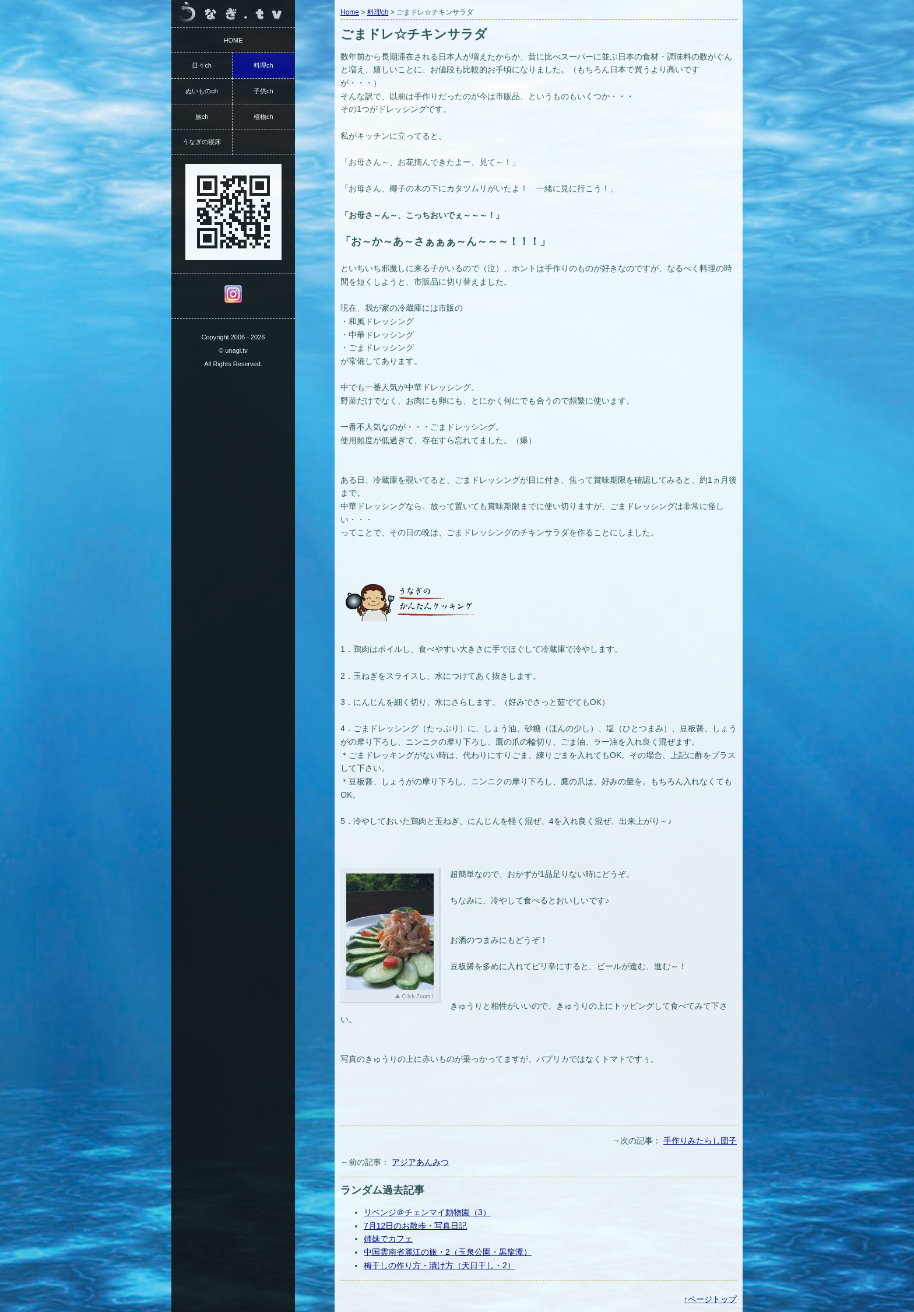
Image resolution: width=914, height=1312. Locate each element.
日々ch (202, 65)
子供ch (263, 90)
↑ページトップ (710, 1299)
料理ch (378, 12)
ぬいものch (201, 90)
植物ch (263, 116)
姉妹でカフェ (388, 1238)
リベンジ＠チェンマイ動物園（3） (427, 1212)
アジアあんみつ (420, 1162)
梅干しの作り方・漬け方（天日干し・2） (439, 1265)
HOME (233, 40)
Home (349, 12)
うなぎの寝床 (201, 141)
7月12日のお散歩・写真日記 (415, 1225)
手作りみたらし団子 (700, 1140)
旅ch (202, 116)
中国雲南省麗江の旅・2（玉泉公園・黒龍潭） (448, 1252)
